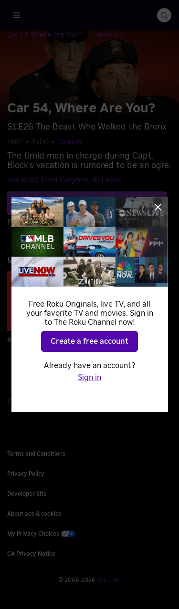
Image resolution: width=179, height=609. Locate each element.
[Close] (158, 207)
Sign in (89, 377)
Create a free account (89, 341)
